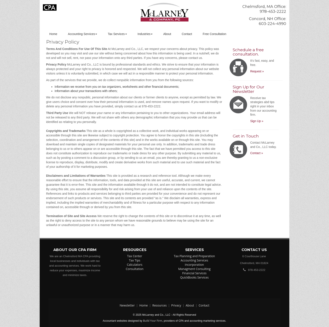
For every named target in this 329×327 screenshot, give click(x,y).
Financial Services (194, 273)
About (167, 34)
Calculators (135, 265)
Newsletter (127, 305)
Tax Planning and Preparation (194, 256)
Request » (257, 71)
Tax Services (117, 34)
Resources (159, 305)
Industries (145, 34)
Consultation (135, 269)
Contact (187, 34)
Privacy (176, 305)
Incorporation (194, 265)
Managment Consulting (194, 269)
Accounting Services (82, 34)
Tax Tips (134, 260)
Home (53, 34)
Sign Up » (256, 121)
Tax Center (134, 256)
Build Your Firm (152, 321)
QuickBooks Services (194, 277)
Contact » (256, 153)
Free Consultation (214, 34)
